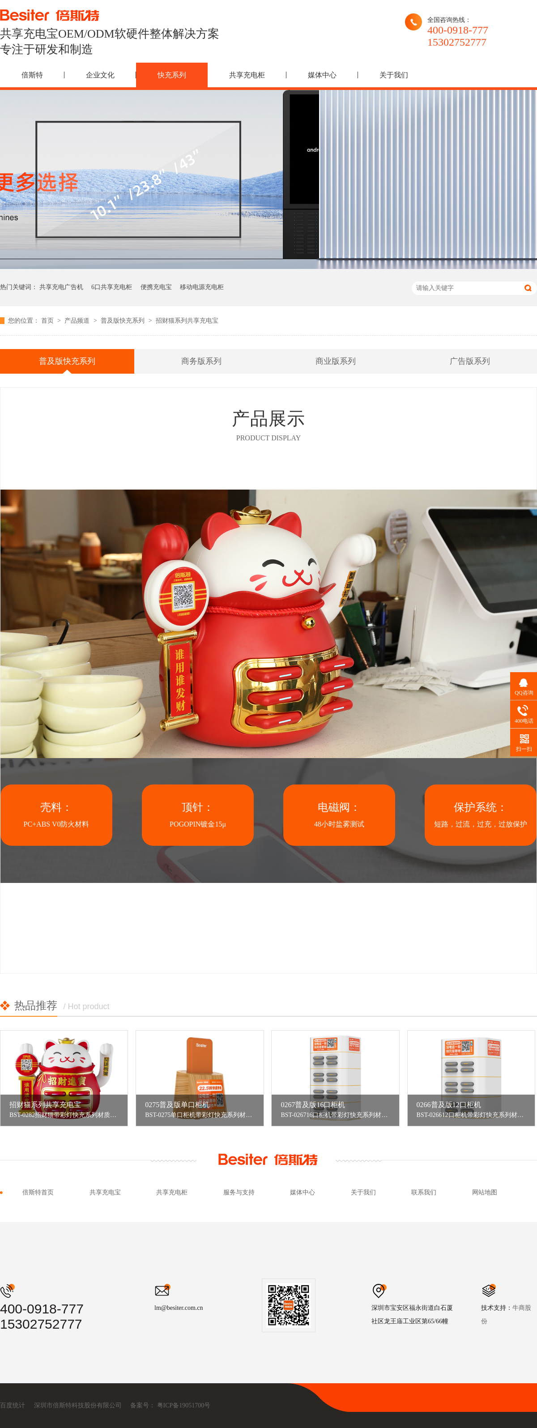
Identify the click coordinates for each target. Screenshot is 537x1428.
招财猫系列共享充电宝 (187, 320)
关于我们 (393, 75)
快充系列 (172, 75)
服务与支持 (239, 1192)
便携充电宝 (156, 287)
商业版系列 (335, 361)
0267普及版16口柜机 (313, 1104)
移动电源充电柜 (202, 287)
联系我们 (423, 1192)
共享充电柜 (247, 75)
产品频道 (77, 320)
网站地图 (484, 1192)
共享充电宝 (105, 1192)
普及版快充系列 (123, 320)
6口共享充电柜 (111, 287)
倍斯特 (32, 75)
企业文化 (100, 75)
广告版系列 (470, 361)
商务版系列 (201, 361)
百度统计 (12, 1405)
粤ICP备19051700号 (184, 1405)
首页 (48, 320)
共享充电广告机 (61, 287)
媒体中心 (322, 75)
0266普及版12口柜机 (449, 1104)
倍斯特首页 (38, 1192)
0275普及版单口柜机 (177, 1104)
